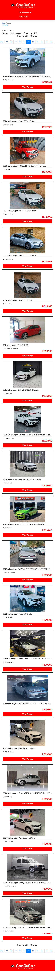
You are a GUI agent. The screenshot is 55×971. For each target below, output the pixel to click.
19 (37, 42)
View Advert (27, 87)
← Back (5, 25)
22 (51, 42)
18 (33, 42)
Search (4, 23)
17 (28, 42)
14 (16, 42)
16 (24, 42)
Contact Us (23, 17)
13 (11, 42)
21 (47, 42)
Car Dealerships (25, 12)
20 (42, 42)
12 (7, 42)
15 (20, 42)
